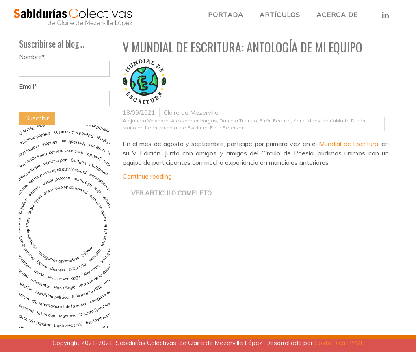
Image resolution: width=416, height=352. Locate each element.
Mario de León (140, 128)
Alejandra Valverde (146, 121)
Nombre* (64, 65)
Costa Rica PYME (339, 343)
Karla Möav (306, 121)
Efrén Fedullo (275, 121)
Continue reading (151, 176)
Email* (64, 94)
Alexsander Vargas (194, 121)
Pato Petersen (227, 128)
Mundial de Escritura (184, 128)
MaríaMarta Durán (344, 121)
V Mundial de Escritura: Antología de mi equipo (242, 47)
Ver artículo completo (171, 193)
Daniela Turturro (238, 121)
